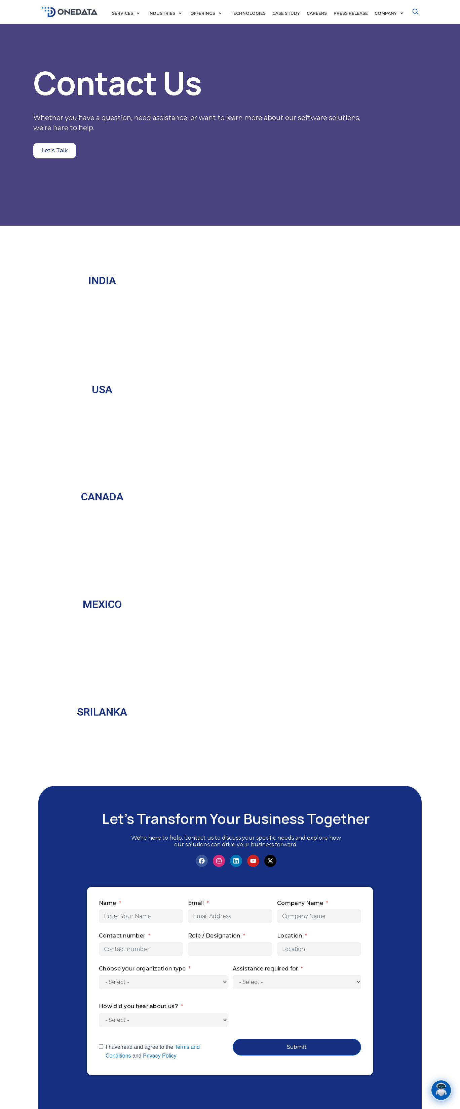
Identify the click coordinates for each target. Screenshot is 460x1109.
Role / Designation (214, 936)
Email (196, 903)
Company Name (300, 903)
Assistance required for (265, 969)
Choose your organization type (142, 969)
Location (289, 936)
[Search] (415, 11)
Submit (297, 1047)
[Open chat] (441, 1090)
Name (107, 903)
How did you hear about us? (138, 1007)
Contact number (123, 936)
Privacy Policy (160, 1056)
